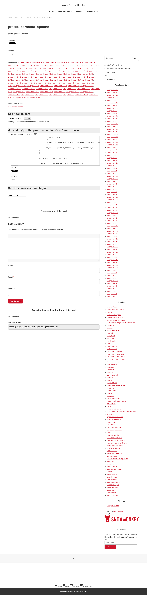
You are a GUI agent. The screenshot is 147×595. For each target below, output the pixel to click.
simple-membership (114, 427)
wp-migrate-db (112, 479)
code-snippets (112, 346)
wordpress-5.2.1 (58, 68)
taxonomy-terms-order (115, 445)
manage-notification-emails (116, 401)
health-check (111, 390)
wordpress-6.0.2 (28, 83)
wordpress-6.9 (68, 95)
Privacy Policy (110, 79)
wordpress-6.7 (59, 92)
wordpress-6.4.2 (14, 89)
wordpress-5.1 (19, 68)
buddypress (111, 336)
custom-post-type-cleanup (116, 356)
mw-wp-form (111, 404)
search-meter (111, 422)
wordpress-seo (112, 466)
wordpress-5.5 (19, 74)
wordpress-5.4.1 (81, 71)
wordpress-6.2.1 (112, 163)
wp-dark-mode (112, 474)
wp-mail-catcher (112, 477)
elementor (110, 370)
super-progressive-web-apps (117, 443)
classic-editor (111, 341)
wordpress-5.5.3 (60, 74)
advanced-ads (112, 307)
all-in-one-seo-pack (114, 315)
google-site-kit (112, 383)
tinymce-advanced (113, 448)
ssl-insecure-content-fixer (116, 440)
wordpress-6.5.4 (83, 89)
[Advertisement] (122, 38)
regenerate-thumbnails (115, 417)
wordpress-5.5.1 (32, 74)
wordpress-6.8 (14, 95)
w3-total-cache (112, 451)
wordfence (110, 461)
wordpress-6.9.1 (81, 95)
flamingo (110, 377)
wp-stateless (111, 492)
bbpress (109, 328)
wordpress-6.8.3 (55, 95)
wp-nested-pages (113, 485)
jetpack (109, 393)
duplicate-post (112, 364)
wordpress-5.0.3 (112, 265)
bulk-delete (111, 338)
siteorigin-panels (113, 435)
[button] (10, 236)
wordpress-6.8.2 (41, 95)
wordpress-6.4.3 (28, 89)
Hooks (58, 585)
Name (11, 266)
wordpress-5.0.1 (69, 65)
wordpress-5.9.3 (74, 80)
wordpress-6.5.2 (55, 89)
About (66, 585)
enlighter (110, 372)
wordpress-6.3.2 (60, 86)
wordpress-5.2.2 (72, 68)
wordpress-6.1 (56, 83)
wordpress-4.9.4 (74, 62)
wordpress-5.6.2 (14, 77)
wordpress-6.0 (87, 80)
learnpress (110, 396)
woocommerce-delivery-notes (117, 459)
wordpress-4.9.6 (14, 65)
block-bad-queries (113, 330)
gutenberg (110, 388)
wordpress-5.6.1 (86, 74)
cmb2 (109, 343)
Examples (74, 585)
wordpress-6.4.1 (86, 86)
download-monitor (113, 362)
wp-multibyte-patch (113, 482)
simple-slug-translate (114, 430)
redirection (110, 414)
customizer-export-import (116, 359)
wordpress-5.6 (73, 74)
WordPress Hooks (73, 5)
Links (106, 76)
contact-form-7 (112, 349)
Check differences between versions (118, 68)
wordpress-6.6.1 (32, 92)
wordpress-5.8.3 (19, 80)
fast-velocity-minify (113, 375)
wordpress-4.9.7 (28, 65)
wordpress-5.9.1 (46, 80)
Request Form (110, 72)
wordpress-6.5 (42, 89)
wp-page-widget (112, 487)
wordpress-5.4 (68, 71)
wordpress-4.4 (36, 62)
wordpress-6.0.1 (14, 83)
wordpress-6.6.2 (46, 92)
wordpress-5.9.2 (60, 80)
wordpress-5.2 (45, 68)
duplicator (110, 367)
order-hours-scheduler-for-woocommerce (121, 411)
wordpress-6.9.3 (19, 98)
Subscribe (110, 547)
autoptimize (111, 325)
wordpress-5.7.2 (55, 77)
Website (11, 288)
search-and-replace (114, 419)
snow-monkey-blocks (114, 438)
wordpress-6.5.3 (69, 89)
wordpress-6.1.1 (69, 83)
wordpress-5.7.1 (41, 77)
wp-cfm (109, 472)
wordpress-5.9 (33, 80)
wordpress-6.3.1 (46, 86)
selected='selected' (16, 118)
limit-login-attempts (113, 398)
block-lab (110, 333)
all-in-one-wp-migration (115, 317)
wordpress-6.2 (82, 83)
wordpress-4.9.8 (42, 65)
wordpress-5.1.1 (32, 68)
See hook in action (15, 107)
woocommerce (112, 456)
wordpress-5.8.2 (112, 197)
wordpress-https (112, 464)
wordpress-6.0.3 (42, 83)
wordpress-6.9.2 (112, 95)
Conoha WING (118, 511)
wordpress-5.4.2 (112, 231)
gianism (109, 380)
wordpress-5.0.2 (83, 65)
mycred (109, 406)
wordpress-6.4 (73, 86)
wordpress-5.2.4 (14, 71)
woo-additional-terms (114, 453)
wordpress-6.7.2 (86, 92)
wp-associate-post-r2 (114, 469)
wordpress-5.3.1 (41, 71)
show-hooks (111, 425)
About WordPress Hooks (113, 65)
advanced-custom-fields (115, 309)
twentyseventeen (113, 506)
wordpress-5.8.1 (81, 77)
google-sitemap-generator (116, 385)
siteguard (110, 432)
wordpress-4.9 (61, 62)
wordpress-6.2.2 (19, 86)
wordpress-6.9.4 (33, 98)
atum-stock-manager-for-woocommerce (121, 323)
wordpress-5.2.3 (86, 68)
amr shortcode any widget (116, 320)
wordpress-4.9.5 (88, 62)
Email (11, 277)
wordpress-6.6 (19, 92)
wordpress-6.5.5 (112, 129)
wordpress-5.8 (68, 77)
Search (134, 58)
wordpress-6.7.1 (72, 92)
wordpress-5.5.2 (46, 74)
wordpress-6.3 (33, 86)
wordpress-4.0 (23, 62)
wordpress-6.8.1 (27, 95)
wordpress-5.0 (56, 65)
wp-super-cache (112, 495)
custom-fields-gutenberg (115, 354)
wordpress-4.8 (48, 62)
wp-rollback (111, 490)
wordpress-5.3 (28, 71)
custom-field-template (114, 351)
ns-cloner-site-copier (114, 409)
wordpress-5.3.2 (55, 71)
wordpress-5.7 (28, 77)
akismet (109, 312)
